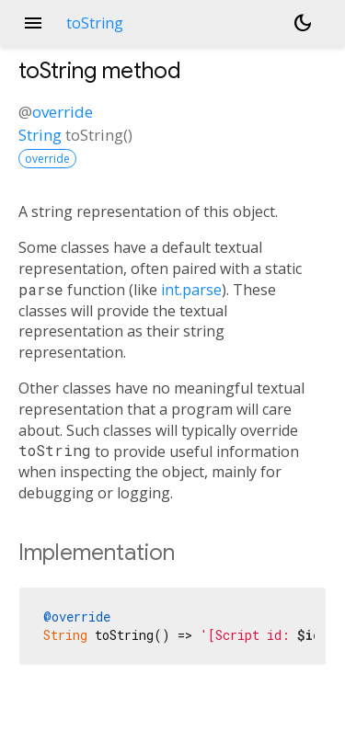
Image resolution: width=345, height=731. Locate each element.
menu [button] (33, 23)
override (62, 111)
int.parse (191, 290)
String (40, 134)
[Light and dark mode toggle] (302, 23)
